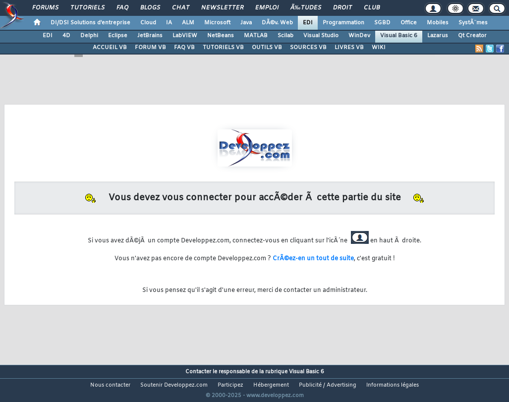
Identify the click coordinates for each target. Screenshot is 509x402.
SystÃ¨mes (473, 22)
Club (372, 8)
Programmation (343, 22)
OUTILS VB (267, 47)
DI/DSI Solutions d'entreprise (90, 22)
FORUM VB (150, 47)
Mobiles (438, 22)
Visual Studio (321, 35)
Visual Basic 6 (398, 35)
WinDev (359, 35)
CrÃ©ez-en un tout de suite (313, 259)
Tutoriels (87, 8)
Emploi (267, 8)
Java (246, 22)
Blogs (150, 8)
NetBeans (220, 35)
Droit (342, 8)
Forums (45, 8)
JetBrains (150, 35)
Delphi (89, 35)
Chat (180, 8)
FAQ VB (184, 47)
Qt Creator (472, 35)
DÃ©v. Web (277, 22)
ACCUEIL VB (110, 47)
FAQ (122, 8)
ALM (188, 22)
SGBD (382, 22)
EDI (308, 22)
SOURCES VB (308, 47)
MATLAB (256, 35)
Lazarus (437, 35)
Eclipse (117, 35)
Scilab (285, 35)
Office (408, 22)
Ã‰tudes (305, 8)
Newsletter (222, 8)
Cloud (148, 22)
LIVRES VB (349, 47)
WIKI (379, 47)
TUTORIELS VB (223, 47)
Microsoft (217, 22)
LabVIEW (184, 35)
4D (66, 35)
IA (169, 22)
